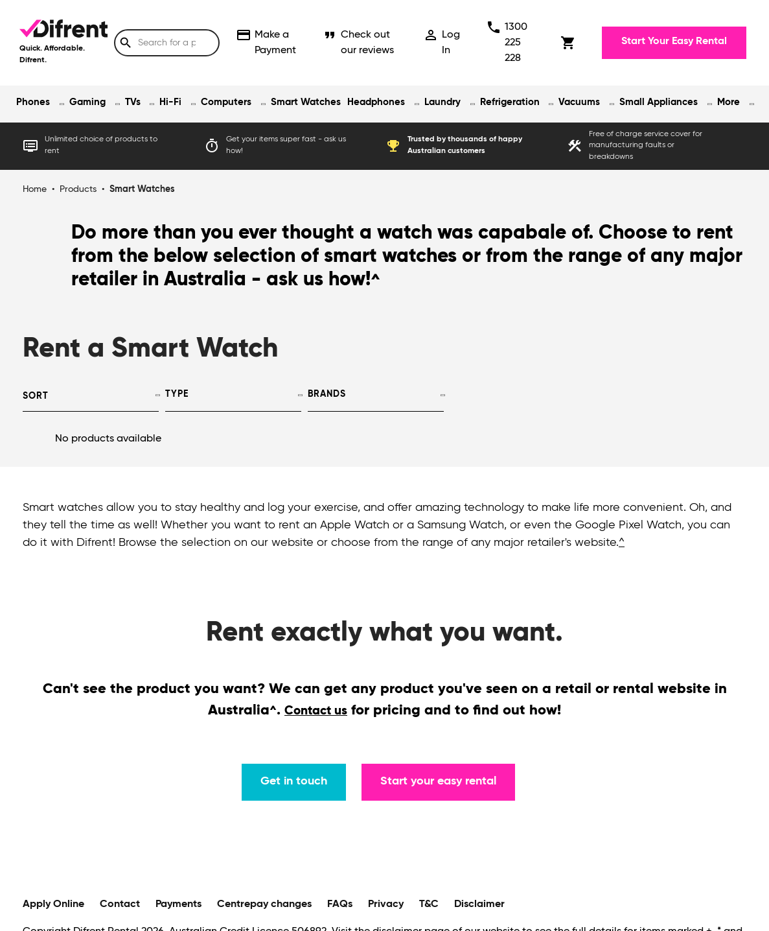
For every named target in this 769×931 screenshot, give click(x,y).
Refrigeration (510, 102)
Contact (120, 904)
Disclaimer (479, 904)
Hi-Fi (170, 102)
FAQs (339, 904)
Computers (226, 102)
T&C (429, 904)
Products (78, 189)
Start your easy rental (438, 781)
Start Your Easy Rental (674, 41)
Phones (33, 102)
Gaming (87, 102)
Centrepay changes (264, 904)
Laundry (442, 102)
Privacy (386, 904)
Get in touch (293, 781)
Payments (178, 904)
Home (35, 189)
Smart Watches (306, 102)
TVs (133, 102)
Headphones (376, 102)
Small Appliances (658, 102)
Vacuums (579, 102)
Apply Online (53, 904)
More (728, 102)
